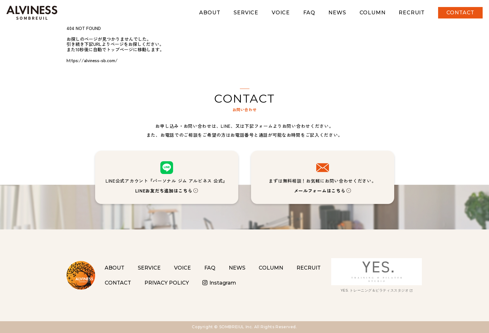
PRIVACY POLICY (166, 283)
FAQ (309, 13)
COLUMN (373, 13)
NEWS (337, 13)
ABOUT (209, 13)
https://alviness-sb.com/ (92, 60)
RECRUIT (412, 13)
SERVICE (246, 13)
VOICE (281, 13)
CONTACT (460, 13)
